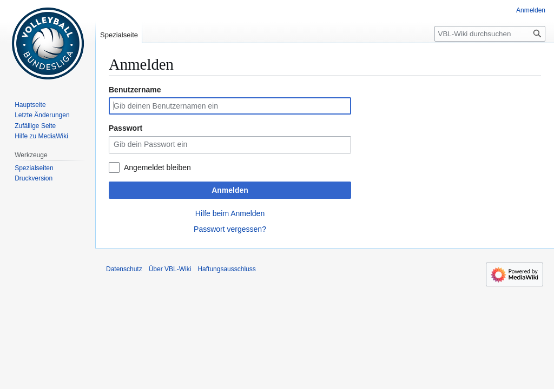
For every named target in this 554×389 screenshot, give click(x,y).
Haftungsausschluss (226, 269)
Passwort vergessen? (230, 229)
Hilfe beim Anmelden (230, 213)
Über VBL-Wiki (170, 269)
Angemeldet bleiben (157, 167)
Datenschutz (124, 269)
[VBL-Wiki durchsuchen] (489, 34)
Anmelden (230, 190)
